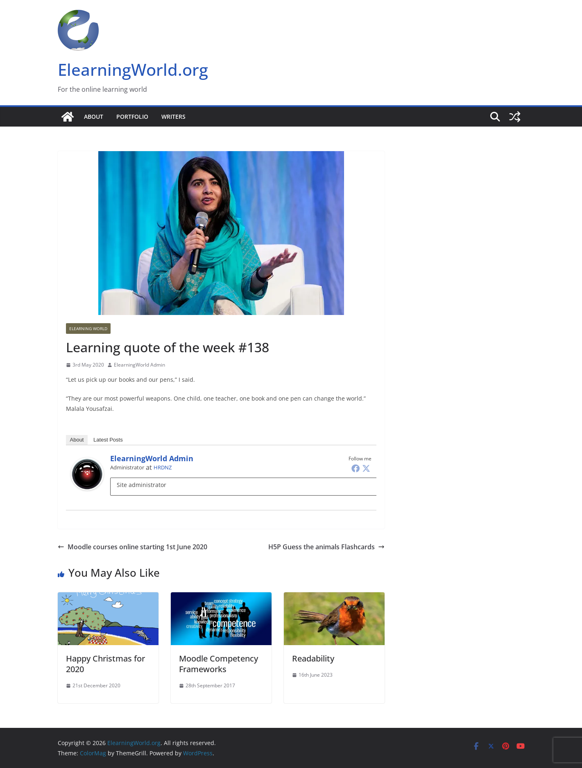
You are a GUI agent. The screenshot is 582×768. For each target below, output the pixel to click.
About (93, 116)
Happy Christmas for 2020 (105, 664)
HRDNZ (163, 467)
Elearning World (88, 328)
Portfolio (132, 116)
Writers (173, 116)
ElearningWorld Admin (139, 364)
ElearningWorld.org (133, 69)
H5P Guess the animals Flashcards (326, 546)
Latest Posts (108, 440)
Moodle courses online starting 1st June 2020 (132, 546)
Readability (313, 658)
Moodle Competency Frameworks (218, 664)
